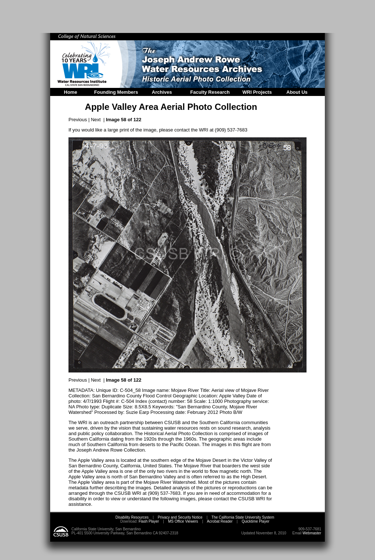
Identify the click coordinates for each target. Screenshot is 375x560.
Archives (162, 92)
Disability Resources (132, 517)
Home (70, 92)
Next (96, 119)
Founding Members (116, 92)
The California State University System (243, 517)
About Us (297, 92)
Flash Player (148, 521)
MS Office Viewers (183, 521)
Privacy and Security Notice (180, 517)
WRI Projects (257, 92)
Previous (77, 119)
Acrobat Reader (220, 521)
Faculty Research (210, 92)
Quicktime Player (256, 521)
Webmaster (311, 533)
